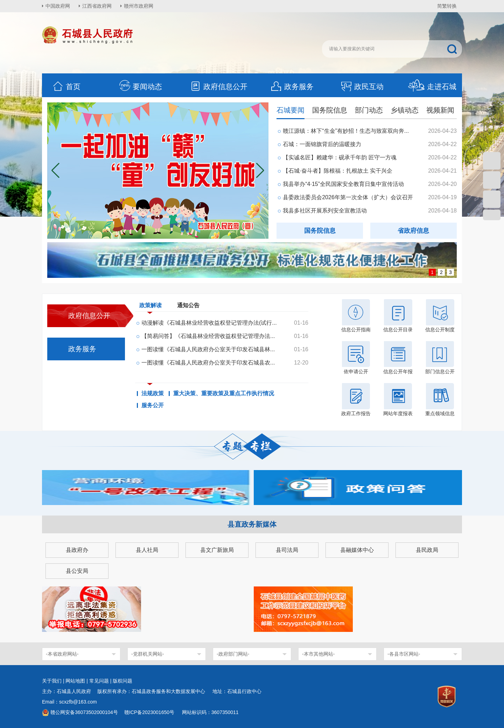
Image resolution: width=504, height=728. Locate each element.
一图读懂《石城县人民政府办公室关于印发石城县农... (208, 363)
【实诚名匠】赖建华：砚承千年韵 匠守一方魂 (339, 157)
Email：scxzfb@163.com (69, 702)
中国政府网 (58, 6)
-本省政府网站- (62, 654)
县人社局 (147, 550)
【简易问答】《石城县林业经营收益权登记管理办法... (208, 336)
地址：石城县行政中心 (236, 691)
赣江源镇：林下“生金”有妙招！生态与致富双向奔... (346, 131)
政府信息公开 (218, 86)
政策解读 (150, 306)
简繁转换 (447, 6)
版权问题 (122, 681)
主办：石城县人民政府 (69, 691)
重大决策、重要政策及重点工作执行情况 (223, 393)
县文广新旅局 (217, 550)
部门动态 (369, 110)
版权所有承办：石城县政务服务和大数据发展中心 (153, 691)
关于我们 (52, 681)
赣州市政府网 (138, 6)
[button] (260, 170)
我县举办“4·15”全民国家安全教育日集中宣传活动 (343, 184)
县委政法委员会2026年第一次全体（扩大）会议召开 (348, 197)
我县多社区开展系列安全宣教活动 (325, 211)
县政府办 (77, 550)
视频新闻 (440, 110)
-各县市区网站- (403, 654)
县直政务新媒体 (251, 524)
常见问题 (99, 681)
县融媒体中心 (357, 550)
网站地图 (75, 681)
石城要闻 (290, 110)
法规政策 (152, 393)
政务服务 (292, 86)
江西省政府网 (97, 6)
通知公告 (188, 305)
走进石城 (432, 86)
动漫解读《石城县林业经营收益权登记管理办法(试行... (209, 323)
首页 (66, 86)
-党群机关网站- (147, 654)
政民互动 (362, 86)
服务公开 (152, 405)
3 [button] (450, 272)
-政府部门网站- (233, 654)
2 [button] (441, 272)
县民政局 (427, 550)
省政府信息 (413, 230)
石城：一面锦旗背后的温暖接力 (322, 144)
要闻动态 (140, 86)
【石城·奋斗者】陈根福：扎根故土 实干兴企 (337, 171)
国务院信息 (329, 110)
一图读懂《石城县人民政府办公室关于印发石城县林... (208, 349)
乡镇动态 (405, 110)
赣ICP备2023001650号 (150, 712)
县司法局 (287, 550)
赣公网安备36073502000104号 (84, 712)
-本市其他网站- (318, 654)
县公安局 (77, 571)
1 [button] (432, 272)
